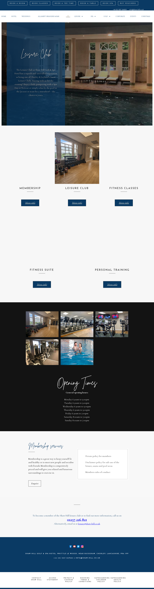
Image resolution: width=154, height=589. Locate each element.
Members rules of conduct (98, 472)
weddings (26, 16)
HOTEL (14, 16)
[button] (49, 16)
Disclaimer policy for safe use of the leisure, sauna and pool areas (102, 464)
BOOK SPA (108, 3)
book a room (17, 3)
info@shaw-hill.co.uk (136, 9)
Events (133, 16)
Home (3, 16)
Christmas (145, 16)
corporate (120, 16)
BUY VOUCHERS (128, 3)
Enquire (34, 483)
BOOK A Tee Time (64, 3)
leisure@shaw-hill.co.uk (89, 523)
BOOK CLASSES (40, 3)
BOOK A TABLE (88, 3)
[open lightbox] (42, 324)
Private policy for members (98, 456)
